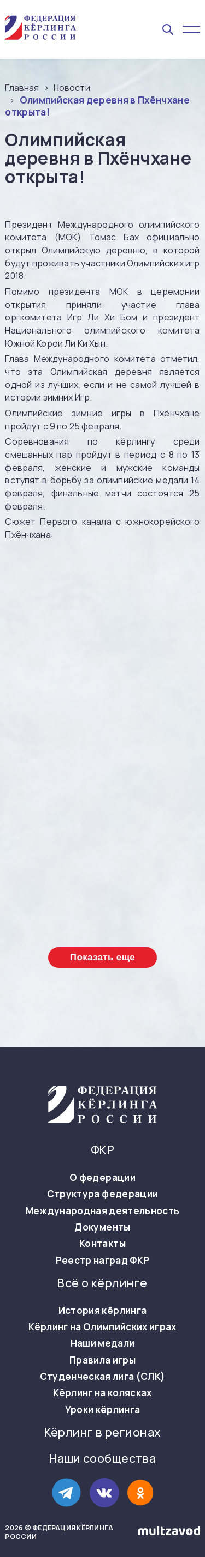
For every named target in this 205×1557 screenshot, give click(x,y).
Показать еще (102, 957)
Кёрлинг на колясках (102, 1393)
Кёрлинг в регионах (102, 1432)
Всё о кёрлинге (102, 1283)
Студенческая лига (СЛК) (103, 1377)
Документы (102, 1227)
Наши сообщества (102, 1458)
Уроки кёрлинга (102, 1410)
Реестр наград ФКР (103, 1260)
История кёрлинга (102, 1311)
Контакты (102, 1244)
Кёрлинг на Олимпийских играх (102, 1327)
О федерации (102, 1178)
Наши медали (103, 1343)
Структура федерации (102, 1194)
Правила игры (102, 1360)
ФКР (102, 1150)
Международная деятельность (103, 1211)
